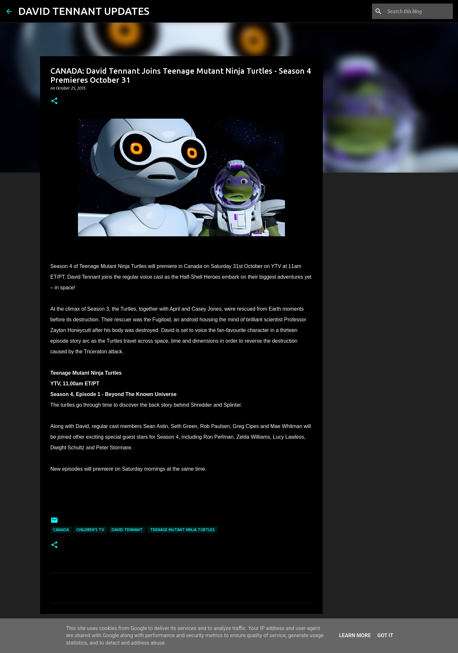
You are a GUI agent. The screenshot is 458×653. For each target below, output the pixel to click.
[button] (54, 101)
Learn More (355, 635)
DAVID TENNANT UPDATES (83, 11)
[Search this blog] (419, 11)
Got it (385, 635)
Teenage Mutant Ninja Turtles (182, 530)
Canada (61, 530)
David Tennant (127, 530)
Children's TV (90, 530)
